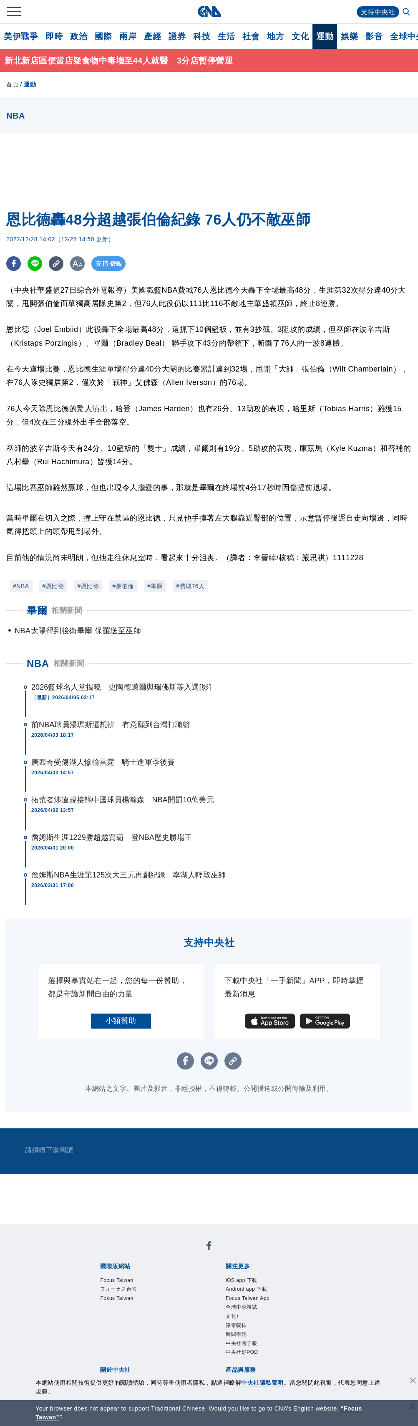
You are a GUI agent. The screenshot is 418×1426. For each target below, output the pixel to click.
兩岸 (127, 36)
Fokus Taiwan (116, 1298)
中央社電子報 (241, 1343)
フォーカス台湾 (118, 1289)
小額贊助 (121, 1020)
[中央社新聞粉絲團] (209, 1247)
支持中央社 (378, 11)
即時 (54, 36)
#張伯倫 (123, 586)
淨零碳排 (236, 1325)
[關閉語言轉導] (413, 1407)
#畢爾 (155, 586)
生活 (226, 36)
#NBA (21, 586)
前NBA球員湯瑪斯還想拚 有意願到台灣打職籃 (110, 725)
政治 (78, 36)
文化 (300, 36)
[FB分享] (13, 263)
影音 (374, 36)
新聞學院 (236, 1334)
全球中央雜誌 (241, 1307)
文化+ (232, 1316)
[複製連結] (56, 263)
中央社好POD (242, 1352)
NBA (38, 663)
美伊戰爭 (21, 36)
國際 (103, 36)
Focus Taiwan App (247, 1298)
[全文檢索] (407, 12)
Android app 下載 (246, 1289)
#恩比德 (53, 586)
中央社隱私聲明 (262, 1382)
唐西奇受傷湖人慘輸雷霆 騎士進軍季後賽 (103, 762)
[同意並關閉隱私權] (413, 1381)
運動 (324, 36)
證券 (177, 36)
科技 (201, 36)
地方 (275, 36)
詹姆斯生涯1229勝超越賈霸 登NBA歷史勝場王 (111, 837)
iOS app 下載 (241, 1280)
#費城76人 (190, 586)
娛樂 (349, 36)
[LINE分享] (35, 263)
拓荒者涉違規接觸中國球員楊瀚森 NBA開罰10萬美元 (122, 800)
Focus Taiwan (116, 1280)
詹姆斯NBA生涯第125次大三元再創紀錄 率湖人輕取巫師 (128, 875)
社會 (250, 36)
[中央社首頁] (209, 11)
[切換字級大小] (77, 263)
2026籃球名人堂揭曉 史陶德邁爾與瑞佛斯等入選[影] (121, 687)
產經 (152, 36)
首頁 (12, 84)
